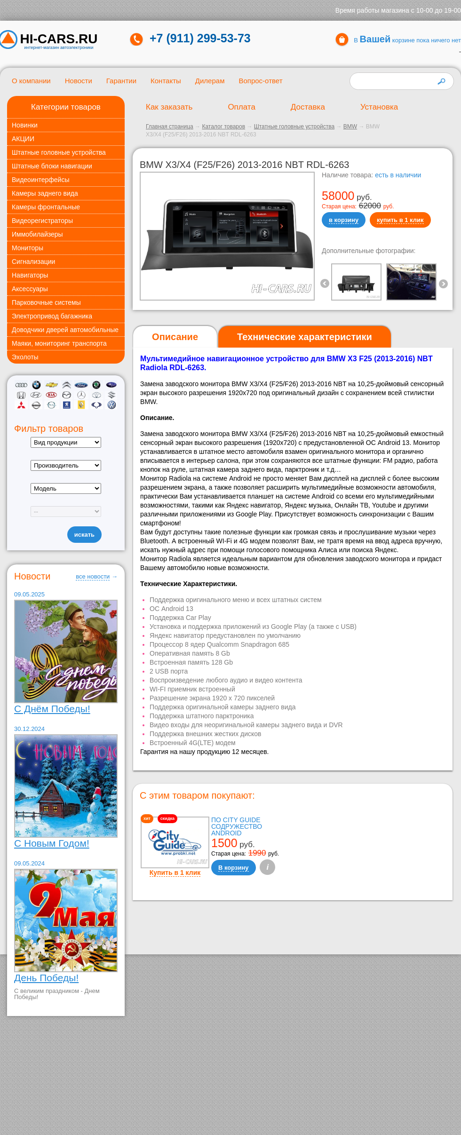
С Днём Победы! (52, 708)
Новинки (25, 125)
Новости (78, 81)
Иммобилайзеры (37, 234)
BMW (350, 126)
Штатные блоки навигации (52, 166)
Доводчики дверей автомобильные (65, 329)
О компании (31, 81)
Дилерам (210, 81)
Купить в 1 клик (175, 872)
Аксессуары (30, 289)
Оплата (241, 107)
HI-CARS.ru (59, 39)
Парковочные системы (46, 302)
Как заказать (169, 107)
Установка (379, 107)
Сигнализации (33, 261)
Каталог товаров (223, 126)
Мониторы (27, 248)
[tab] (175, 337)
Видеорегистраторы (42, 220)
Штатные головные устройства (59, 152)
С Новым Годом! (51, 843)
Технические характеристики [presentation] (304, 337)
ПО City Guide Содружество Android (236, 826)
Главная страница (169, 126)
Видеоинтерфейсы (40, 179)
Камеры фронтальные (46, 207)
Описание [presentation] (175, 337)
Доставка (308, 107)
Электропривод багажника (52, 316)
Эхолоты (25, 357)
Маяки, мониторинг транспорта (59, 343)
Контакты (166, 81)
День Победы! (46, 977)
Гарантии (121, 81)
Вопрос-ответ (260, 81)
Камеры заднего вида (45, 193)
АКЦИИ (23, 139)
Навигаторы (30, 275)
